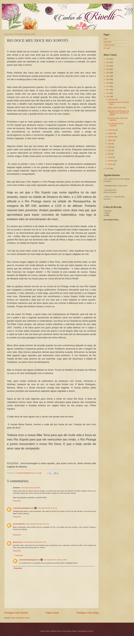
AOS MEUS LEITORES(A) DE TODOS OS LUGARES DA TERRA (118, 113)
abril (109, 154)
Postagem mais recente (16, 613)
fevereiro (111, 161)
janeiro (110, 164)
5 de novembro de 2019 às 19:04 (55, 560)
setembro (111, 137)
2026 (108, 59)
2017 (108, 90)
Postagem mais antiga (88, 613)
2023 (108, 69)
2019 (108, 83)
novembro (112, 130)
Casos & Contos (109, 45)
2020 (108, 79)
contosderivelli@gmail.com (23, 508)
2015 (108, 96)
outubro (111, 133)
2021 (108, 76)
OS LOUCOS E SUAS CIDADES (115, 124)
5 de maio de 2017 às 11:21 (47, 508)
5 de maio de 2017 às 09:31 (30, 488)
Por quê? (107, 48)
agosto (110, 140)
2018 (108, 86)
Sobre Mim (107, 42)
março (110, 157)
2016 (108, 93)
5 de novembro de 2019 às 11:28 (34, 542)
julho (110, 144)
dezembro (112, 99)
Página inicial (52, 613)
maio (110, 150)
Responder (17, 501)
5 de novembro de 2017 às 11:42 (37, 524)
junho (110, 147)
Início (105, 39)
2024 (108, 66)
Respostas (19, 555)
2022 (108, 73)
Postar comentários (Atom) (20, 618)
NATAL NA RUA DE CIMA (117, 108)
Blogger (90, 631)
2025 (108, 62)
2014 (108, 168)
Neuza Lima (17, 542)
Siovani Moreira (19, 524)
